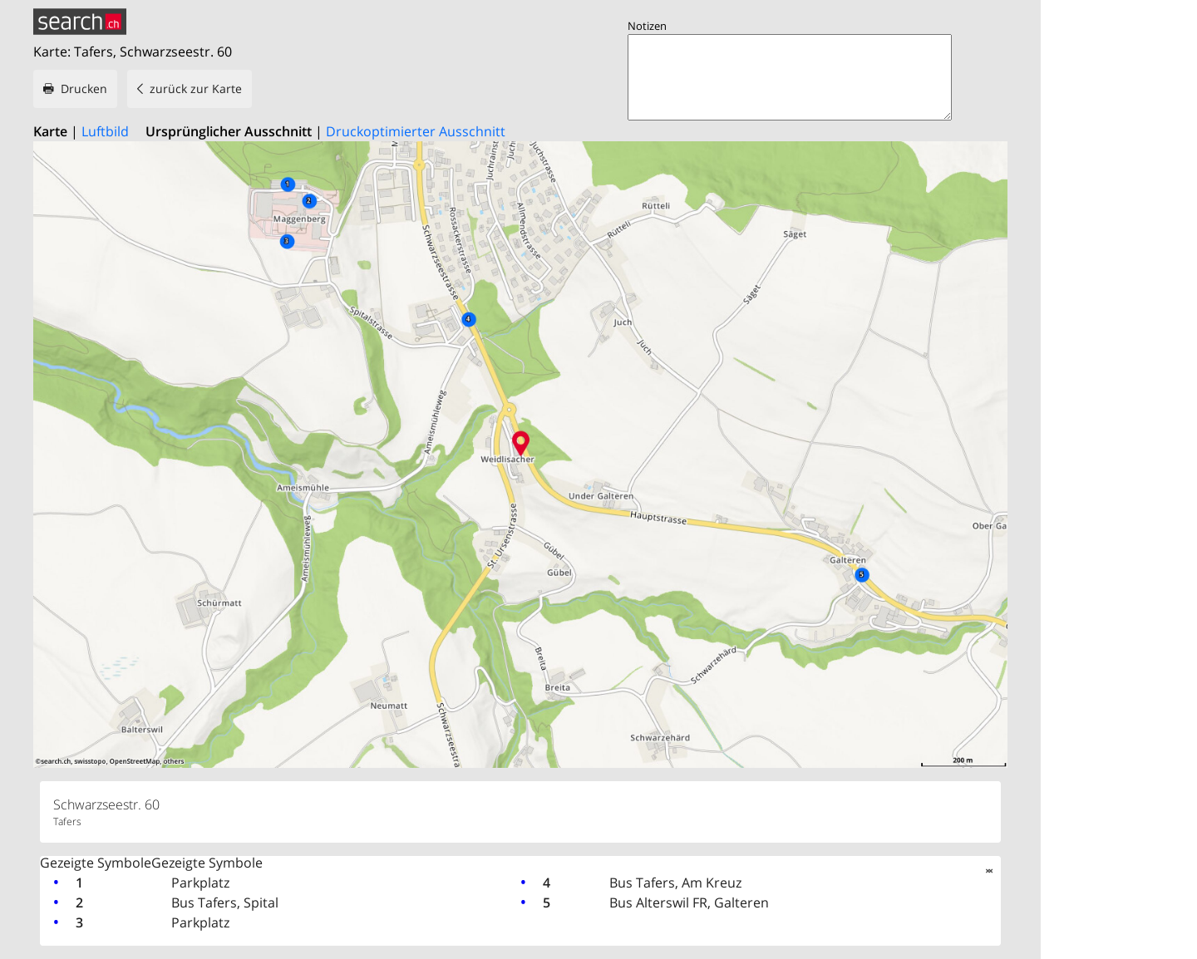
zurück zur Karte (196, 88)
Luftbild (105, 131)
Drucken (84, 88)
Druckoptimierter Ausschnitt (415, 131)
